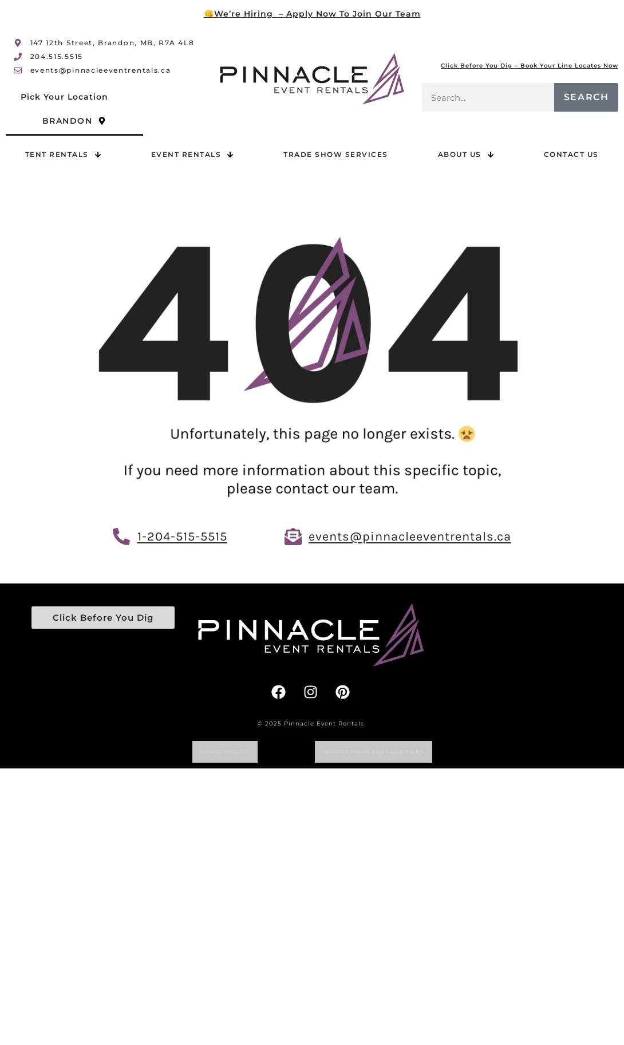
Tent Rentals (63, 154)
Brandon (74, 121)
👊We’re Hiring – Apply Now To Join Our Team (312, 14)
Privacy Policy (225, 752)
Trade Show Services (335, 154)
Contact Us (571, 154)
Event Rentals (192, 154)
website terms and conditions (373, 752)
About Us (466, 154)
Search (586, 97)
